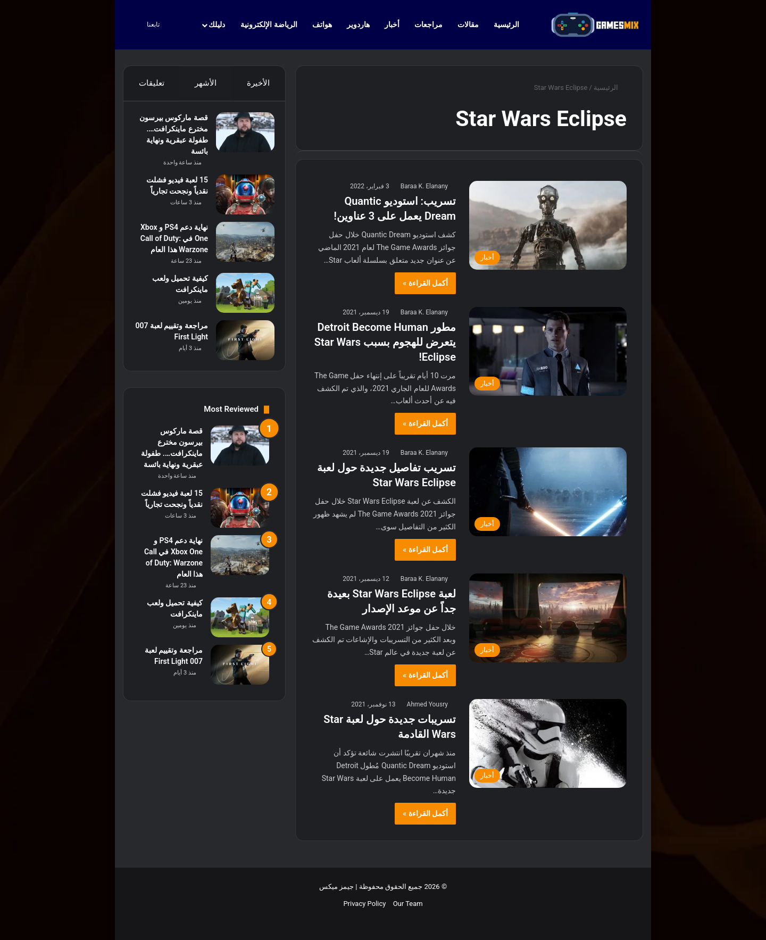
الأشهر (206, 83)
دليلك (217, 24)
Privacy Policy (364, 904)
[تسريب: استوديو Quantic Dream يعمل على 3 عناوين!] (548, 225)
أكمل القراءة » (425, 283)
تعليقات (151, 83)
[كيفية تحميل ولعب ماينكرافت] (240, 309)
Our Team (408, 904)
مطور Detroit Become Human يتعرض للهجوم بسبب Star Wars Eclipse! (385, 342)
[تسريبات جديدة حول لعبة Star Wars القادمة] (548, 743)
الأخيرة (258, 83)
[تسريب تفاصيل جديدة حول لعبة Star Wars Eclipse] (548, 491)
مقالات (468, 24)
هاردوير (358, 24)
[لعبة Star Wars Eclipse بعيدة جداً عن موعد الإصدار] (548, 617)
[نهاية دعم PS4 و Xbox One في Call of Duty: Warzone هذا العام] (240, 247)
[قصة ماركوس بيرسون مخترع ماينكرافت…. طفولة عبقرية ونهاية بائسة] (240, 137)
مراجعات (428, 24)
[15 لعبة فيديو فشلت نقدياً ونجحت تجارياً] (240, 200)
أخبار (392, 24)
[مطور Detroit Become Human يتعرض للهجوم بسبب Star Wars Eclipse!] (548, 351)
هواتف (322, 24)
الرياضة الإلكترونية (268, 24)
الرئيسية (511, 24)
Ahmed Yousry (427, 704)
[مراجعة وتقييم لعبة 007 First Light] (240, 357)
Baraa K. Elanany (424, 186)
